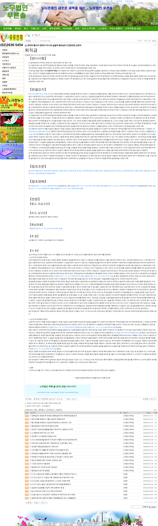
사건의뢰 (119, 1)
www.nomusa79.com (71, 392)
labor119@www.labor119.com (92, 525)
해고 (26, 28)
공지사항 (109, 1)
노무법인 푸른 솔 (128, 416)
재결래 (4, 82)
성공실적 (5, 57)
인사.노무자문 (88, 28)
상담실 (4, 50)
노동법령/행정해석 (9, 89)
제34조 (79, 171)
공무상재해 (54, 28)
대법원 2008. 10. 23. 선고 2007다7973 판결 (85, 186)
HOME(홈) (61, 1)
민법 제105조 (111, 171)
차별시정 (35, 28)
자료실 (4, 85)
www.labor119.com (43, 392)
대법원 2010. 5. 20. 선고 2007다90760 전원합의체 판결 (121, 186)
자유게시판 (129, 1)
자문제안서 (6, 64)
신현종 (125, 474)
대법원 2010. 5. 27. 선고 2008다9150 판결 (43, 349)
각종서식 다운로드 (9, 68)
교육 (77, 28)
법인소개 (71, 1)
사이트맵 (80, 1)
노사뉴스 (5, 60)
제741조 (119, 171)
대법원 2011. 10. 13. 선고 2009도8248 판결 (68, 188)
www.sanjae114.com (57, 392)
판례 (4, 78)
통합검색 (100, 1)
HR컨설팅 (67, 28)
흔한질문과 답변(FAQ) (10, 53)
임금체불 (8, 28)
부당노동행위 (115, 28)
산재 (44, 28)
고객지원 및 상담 (133, 28)
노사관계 (102, 28)
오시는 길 (90, 1)
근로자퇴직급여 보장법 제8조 (92, 171)
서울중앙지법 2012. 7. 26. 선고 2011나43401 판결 (45, 228)
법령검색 (5, 71)
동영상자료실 (7, 93)
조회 (155, 413)
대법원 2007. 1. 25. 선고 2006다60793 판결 (45, 186)
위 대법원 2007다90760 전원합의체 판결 (127, 333)
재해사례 (5, 75)
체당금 (17, 28)
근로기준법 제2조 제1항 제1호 (41, 94)
